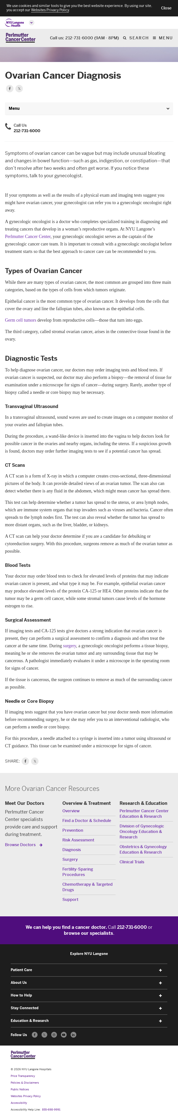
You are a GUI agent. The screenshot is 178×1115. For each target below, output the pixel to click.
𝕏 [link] (35, 761)
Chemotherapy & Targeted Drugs (87, 887)
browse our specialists (88, 933)
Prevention (72, 830)
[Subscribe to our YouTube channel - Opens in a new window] (64, 1035)
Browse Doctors (21, 844)
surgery (69, 645)
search (139, 38)
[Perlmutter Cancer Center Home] (20, 38)
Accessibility (19, 1103)
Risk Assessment (78, 840)
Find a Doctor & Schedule (86, 820)
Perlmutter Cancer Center (27, 236)
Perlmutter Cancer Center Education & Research (144, 814)
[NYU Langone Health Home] (14, 23)
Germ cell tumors (20, 320)
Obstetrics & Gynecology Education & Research (143, 849)
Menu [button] (14, 108)
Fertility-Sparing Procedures (77, 872)
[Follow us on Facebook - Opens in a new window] (35, 1035)
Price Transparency (23, 1076)
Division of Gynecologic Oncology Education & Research (142, 831)
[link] (25, 761)
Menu (166, 38)
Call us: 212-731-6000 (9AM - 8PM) (84, 38)
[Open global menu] (31, 22)
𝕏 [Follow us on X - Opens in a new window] (44, 1035)
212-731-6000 (27, 130)
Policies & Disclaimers (25, 1082)
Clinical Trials (132, 862)
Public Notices (20, 1089)
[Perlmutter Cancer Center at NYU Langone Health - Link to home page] (23, 1055)
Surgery (70, 859)
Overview (71, 811)
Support (70, 899)
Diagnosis (71, 849)
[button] (166, 8)
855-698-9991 (51, 1109)
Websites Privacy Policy (26, 1096)
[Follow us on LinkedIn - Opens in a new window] (73, 1035)
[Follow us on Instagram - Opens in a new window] (54, 1035)
